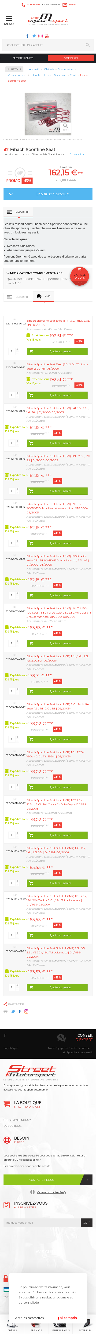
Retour (16, 69)
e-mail (72, 4)
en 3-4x (53, 1040)
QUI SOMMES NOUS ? (17, 1120)
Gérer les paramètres (29, 1318)
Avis (47, 296)
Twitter (34, 36)
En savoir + (77, 154)
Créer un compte (23, 58)
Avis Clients (48, 1252)
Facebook (27, 36)
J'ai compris (67, 1318)
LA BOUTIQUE (13, 1125)
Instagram (40, 36)
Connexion (71, 58)
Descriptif (22, 211)
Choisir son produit (52, 194)
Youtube (47, 36)
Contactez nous (42, 1179)
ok (85, 1222)
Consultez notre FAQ (51, 1192)
